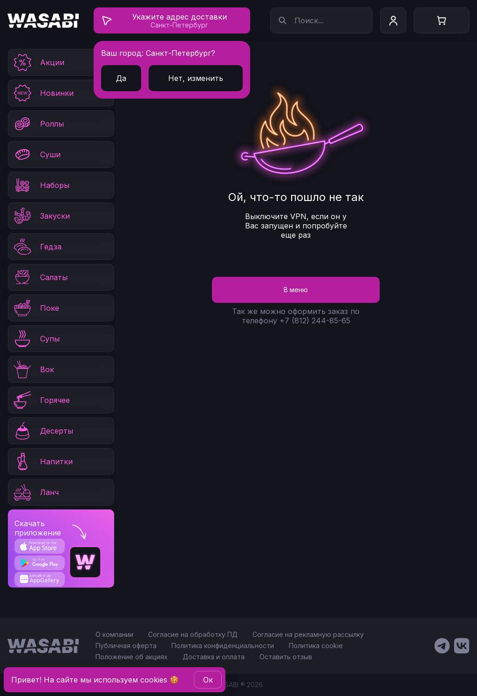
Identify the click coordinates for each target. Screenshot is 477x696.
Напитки (42, 461)
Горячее (41, 400)
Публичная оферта (126, 645)
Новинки (43, 93)
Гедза (36, 246)
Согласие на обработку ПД (193, 634)
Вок (33, 369)
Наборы (40, 185)
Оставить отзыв (285, 657)
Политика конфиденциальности (222, 645)
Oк (208, 679)
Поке (35, 308)
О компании (114, 634)
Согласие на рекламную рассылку (308, 634)
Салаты (40, 277)
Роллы (38, 124)
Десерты (42, 431)
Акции (38, 62)
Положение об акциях (131, 657)
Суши (36, 154)
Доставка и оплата (214, 657)
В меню (296, 290)
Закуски (41, 216)
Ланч (35, 492)
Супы (36, 338)
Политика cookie (316, 645)
